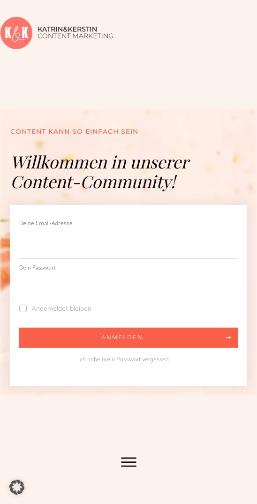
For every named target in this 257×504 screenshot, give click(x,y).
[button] (17, 487)
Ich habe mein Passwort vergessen (127, 359)
